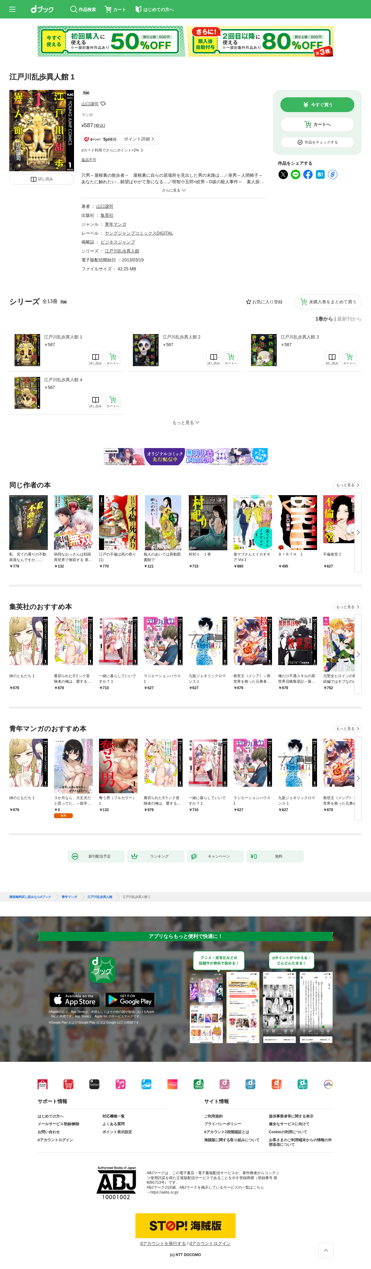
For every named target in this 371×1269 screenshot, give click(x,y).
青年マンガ (115, 224)
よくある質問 (113, 1124)
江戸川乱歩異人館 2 (182, 336)
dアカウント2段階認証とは (226, 1132)
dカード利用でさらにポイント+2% (110, 150)
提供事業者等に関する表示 (291, 1116)
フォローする (103, 104)
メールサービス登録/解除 (58, 1124)
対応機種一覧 (113, 1116)
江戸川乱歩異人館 (122, 251)
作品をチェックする (321, 142)
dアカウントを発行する (163, 1243)
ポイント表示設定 (117, 1132)
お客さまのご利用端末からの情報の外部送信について (300, 1142)
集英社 (107, 215)
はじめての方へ (51, 1116)
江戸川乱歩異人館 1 (63, 336)
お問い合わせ (49, 1132)
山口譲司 (90, 103)
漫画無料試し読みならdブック (30, 897)
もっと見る (345, 485)
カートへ (322, 124)
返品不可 (88, 160)
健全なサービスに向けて (289, 1124)
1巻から (324, 319)
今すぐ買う (322, 104)
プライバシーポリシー (222, 1124)
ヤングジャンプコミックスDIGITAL (139, 233)
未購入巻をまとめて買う (333, 301)
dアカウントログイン (55, 1140)
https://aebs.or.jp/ (164, 1192)
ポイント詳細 (137, 138)
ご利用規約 (213, 1116)
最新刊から (349, 319)
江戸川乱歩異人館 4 (63, 379)
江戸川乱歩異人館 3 (300, 336)
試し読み (45, 179)
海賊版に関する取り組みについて (232, 1140)
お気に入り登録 (267, 301)
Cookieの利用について (288, 1132)
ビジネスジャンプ (118, 242)
